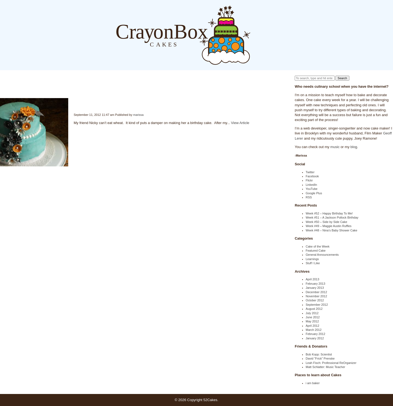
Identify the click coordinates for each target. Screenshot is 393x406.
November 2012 (316, 296)
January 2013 (315, 287)
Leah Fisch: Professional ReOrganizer (331, 362)
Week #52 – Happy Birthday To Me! (329, 213)
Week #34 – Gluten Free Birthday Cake (74, 103)
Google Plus (314, 193)
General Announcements (322, 254)
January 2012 (315, 338)
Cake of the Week (317, 246)
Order (277, 34)
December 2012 (316, 292)
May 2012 (312, 321)
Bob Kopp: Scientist (319, 354)
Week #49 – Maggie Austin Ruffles (329, 226)
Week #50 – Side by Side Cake (326, 221)
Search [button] (342, 78)
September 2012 (317, 304)
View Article (240, 123)
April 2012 (312, 325)
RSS (309, 197)
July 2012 (312, 313)
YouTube (311, 188)
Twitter (310, 172)
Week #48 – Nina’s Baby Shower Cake (331, 230)
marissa (138, 114)
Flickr (309, 180)
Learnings (312, 259)
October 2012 (315, 300)
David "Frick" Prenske (320, 358)
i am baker (313, 383)
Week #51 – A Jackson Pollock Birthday (332, 217)
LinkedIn (311, 184)
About (266, 34)
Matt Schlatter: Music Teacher (325, 367)
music (335, 147)
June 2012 (313, 317)
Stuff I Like (313, 263)
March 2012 (313, 329)
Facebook (312, 176)
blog (353, 147)
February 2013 (315, 283)
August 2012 (314, 308)
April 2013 (312, 279)
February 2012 (315, 334)
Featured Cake (316, 250)
